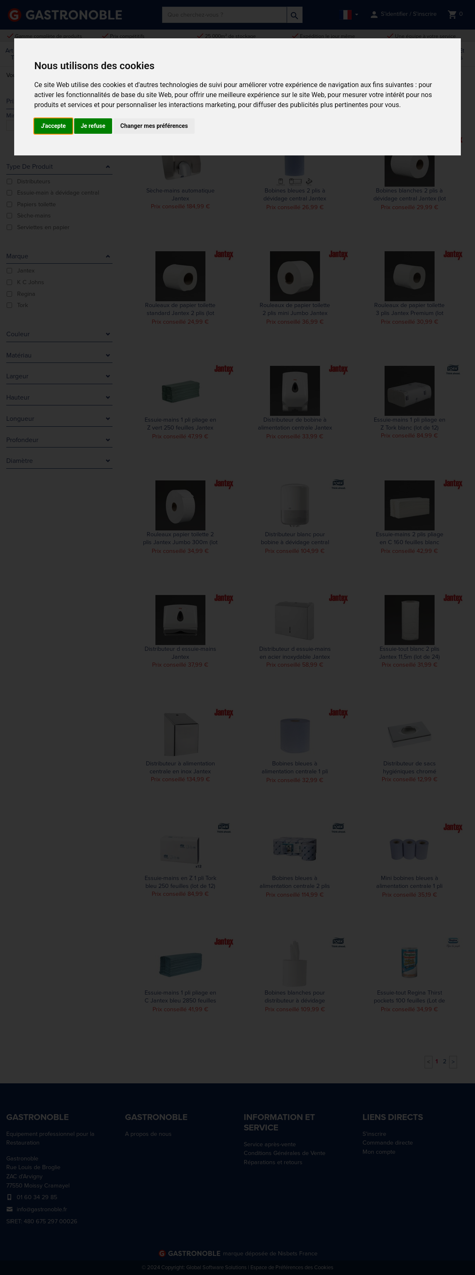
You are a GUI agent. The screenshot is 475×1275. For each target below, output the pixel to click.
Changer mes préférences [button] (154, 125)
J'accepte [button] (53, 125)
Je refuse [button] (93, 125)
